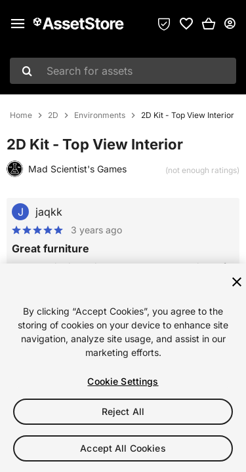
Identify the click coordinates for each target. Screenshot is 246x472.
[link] (186, 23)
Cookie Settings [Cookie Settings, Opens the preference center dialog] (122, 381)
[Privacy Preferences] (164, 23)
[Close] (237, 281)
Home (21, 115)
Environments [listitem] (99, 115)
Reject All (123, 411)
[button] (208, 23)
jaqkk (48, 211)
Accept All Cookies (123, 448)
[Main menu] (18, 23)
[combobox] (123, 71)
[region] (123, 368)
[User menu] (229, 23)
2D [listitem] (53, 115)
